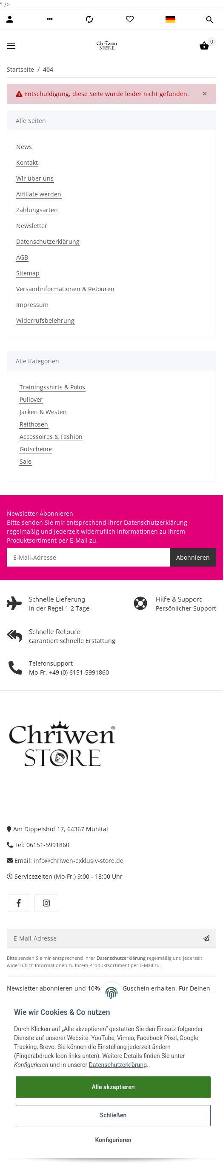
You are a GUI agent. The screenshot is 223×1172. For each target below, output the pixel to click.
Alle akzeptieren (112, 1087)
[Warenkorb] (204, 46)
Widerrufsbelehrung (45, 320)
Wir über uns (35, 178)
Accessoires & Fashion (51, 437)
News (24, 147)
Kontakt (27, 162)
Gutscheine (36, 449)
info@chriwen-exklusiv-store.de (78, 860)
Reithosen (34, 424)
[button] (49, 19)
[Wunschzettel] (130, 19)
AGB (22, 257)
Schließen (113, 1115)
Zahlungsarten (37, 210)
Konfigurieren (113, 1140)
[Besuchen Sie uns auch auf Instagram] (46, 903)
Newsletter (31, 226)
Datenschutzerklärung (48, 241)
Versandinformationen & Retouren (65, 289)
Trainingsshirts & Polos (52, 387)
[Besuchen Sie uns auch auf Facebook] (18, 903)
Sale (25, 461)
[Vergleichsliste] (89, 19)
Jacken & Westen (43, 412)
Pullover (31, 399)
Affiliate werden (38, 194)
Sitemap (28, 273)
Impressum (32, 305)
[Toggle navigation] (11, 45)
